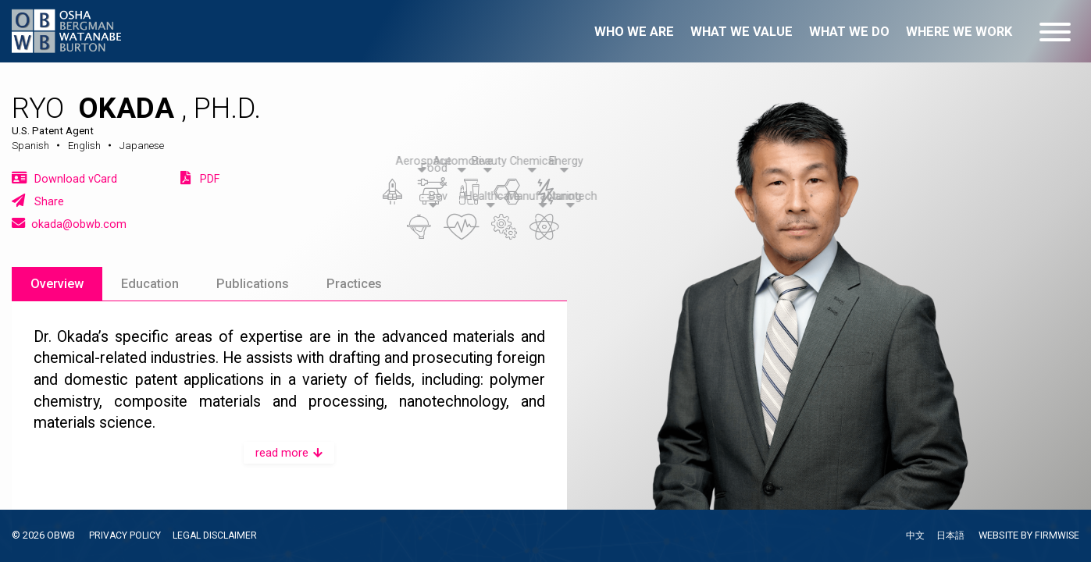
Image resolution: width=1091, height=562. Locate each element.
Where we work (959, 31)
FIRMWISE (1056, 535)
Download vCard (64, 178)
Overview (57, 283)
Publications (252, 283)
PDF (199, 178)
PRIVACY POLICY (125, 535)
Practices (354, 283)
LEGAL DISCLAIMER (218, 535)
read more (289, 453)
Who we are (634, 31)
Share (38, 201)
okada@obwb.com (69, 223)
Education (150, 283)
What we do (849, 31)
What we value (741, 31)
